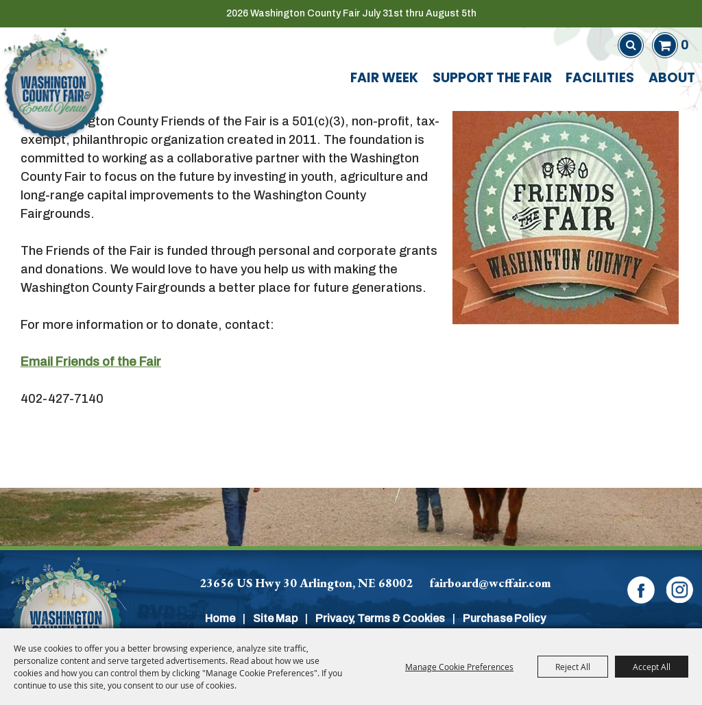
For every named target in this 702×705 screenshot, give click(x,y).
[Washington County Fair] (55, 82)
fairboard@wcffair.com (490, 583)
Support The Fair (492, 79)
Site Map (275, 618)
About (672, 79)
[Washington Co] (67, 618)
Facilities (600, 79)
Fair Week (384, 79)
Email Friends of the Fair (91, 362)
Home (220, 618)
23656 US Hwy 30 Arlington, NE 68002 (306, 583)
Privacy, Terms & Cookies (380, 618)
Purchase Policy (504, 618)
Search (631, 45)
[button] (565, 211)
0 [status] (684, 45)
